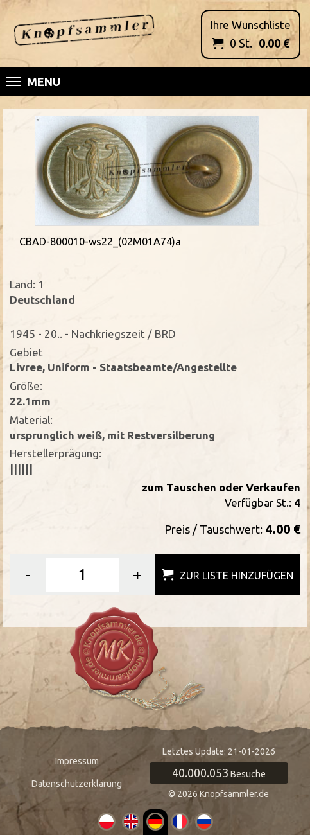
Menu (33, 81)
